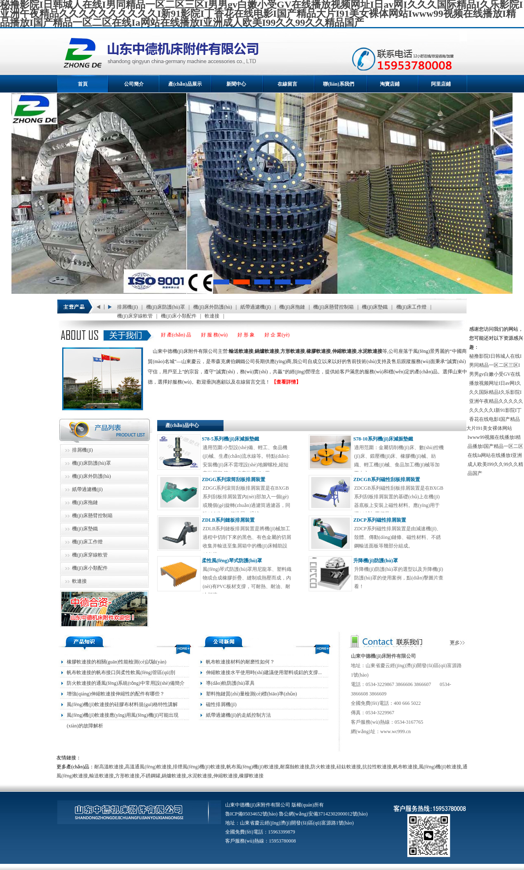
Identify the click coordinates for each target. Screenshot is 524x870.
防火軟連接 (323, 767)
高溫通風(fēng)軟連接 (148, 767)
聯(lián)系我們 (338, 84)
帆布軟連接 (405, 767)
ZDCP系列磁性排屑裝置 (379, 520)
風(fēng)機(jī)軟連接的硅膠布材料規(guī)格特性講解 (122, 704)
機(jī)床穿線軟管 (135, 316)
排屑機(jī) (127, 307)
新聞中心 (236, 84)
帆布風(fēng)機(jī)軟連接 (252, 767)
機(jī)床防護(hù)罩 (165, 307)
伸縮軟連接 (225, 776)
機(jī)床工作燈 (411, 307)
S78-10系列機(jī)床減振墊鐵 (383, 439)
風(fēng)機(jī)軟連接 (440, 767)
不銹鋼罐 (150, 776)
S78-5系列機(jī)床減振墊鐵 (230, 439)
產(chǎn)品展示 (185, 84)
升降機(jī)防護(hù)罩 (375, 560)
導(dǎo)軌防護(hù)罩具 (230, 683)
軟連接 (212, 316)
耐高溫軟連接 (109, 767)
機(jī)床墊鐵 (375, 307)
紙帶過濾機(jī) (255, 307)
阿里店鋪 (441, 84)
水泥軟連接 (199, 776)
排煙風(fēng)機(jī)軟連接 (199, 767)
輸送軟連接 (101, 776)
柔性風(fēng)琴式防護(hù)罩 (232, 560)
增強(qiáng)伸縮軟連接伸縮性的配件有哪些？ (116, 694)
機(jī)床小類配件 (178, 316)
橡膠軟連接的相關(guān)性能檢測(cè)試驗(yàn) (116, 662)
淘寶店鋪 (390, 84)
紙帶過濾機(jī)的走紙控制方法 (238, 715)
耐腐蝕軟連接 (294, 767)
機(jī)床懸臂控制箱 (333, 307)
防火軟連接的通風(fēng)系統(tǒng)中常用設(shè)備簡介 (126, 683)
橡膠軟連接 (251, 776)
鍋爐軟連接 (174, 776)
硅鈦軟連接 (349, 767)
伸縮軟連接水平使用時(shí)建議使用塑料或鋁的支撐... (264, 672)
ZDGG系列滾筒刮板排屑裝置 (233, 479)
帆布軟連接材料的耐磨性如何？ (240, 662)
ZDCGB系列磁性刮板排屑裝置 (386, 479)
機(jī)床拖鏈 (292, 307)
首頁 (83, 84)
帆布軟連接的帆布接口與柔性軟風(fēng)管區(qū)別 (121, 672)
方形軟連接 (127, 776)
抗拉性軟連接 (377, 767)
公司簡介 (134, 84)
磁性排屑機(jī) (221, 704)
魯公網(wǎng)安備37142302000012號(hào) (323, 814)
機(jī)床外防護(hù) (212, 307)
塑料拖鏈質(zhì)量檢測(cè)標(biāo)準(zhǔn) (251, 694)
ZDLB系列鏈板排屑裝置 (228, 520)
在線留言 (287, 84)
